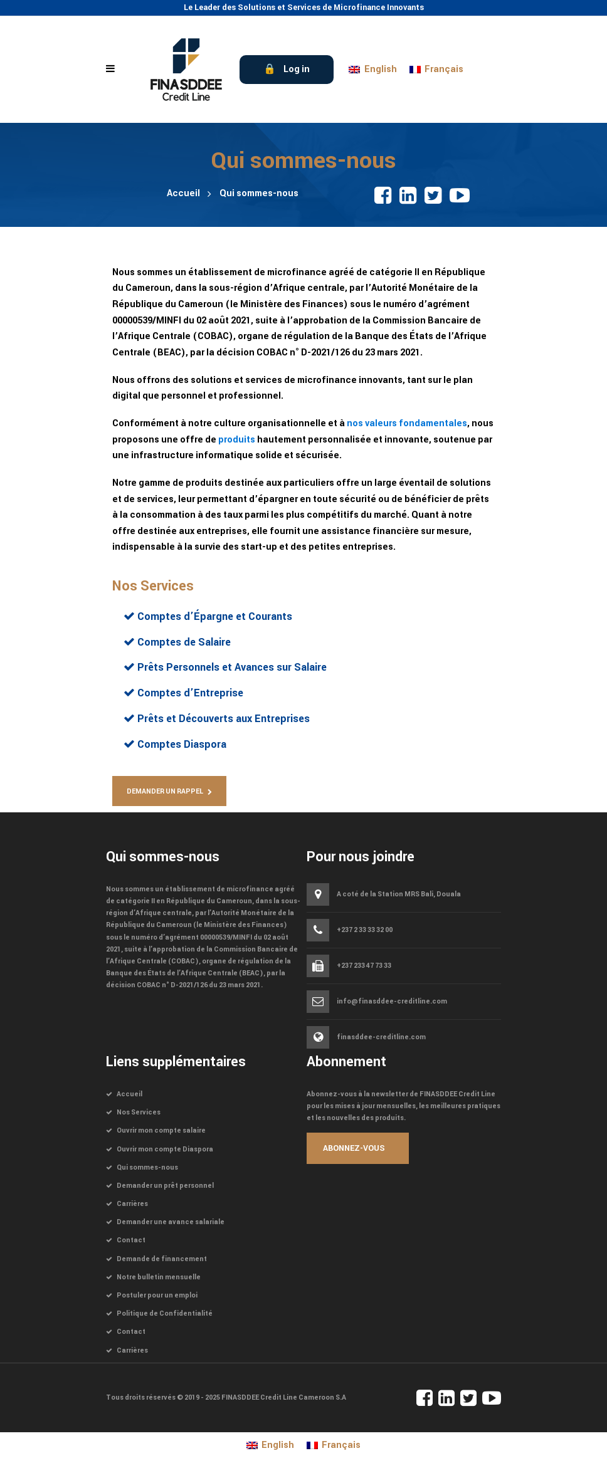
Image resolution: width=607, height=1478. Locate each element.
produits (236, 439)
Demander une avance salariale (170, 1222)
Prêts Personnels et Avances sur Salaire (231, 667)
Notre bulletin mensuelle (159, 1277)
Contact (131, 1240)
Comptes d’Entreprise (189, 693)
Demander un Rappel (165, 791)
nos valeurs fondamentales (407, 423)
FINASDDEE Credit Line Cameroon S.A (283, 1397)
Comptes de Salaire (183, 642)
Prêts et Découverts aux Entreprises (222, 718)
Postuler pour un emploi (157, 1295)
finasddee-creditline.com (381, 1037)
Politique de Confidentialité (165, 1313)
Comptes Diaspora (180, 744)
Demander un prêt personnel (165, 1185)
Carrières (132, 1203)
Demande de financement (162, 1259)
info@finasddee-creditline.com (392, 1001)
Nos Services (153, 586)
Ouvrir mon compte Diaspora (165, 1149)
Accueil (183, 193)
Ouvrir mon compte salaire (161, 1130)
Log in (296, 69)
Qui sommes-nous (147, 1167)
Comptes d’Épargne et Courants (213, 616)
